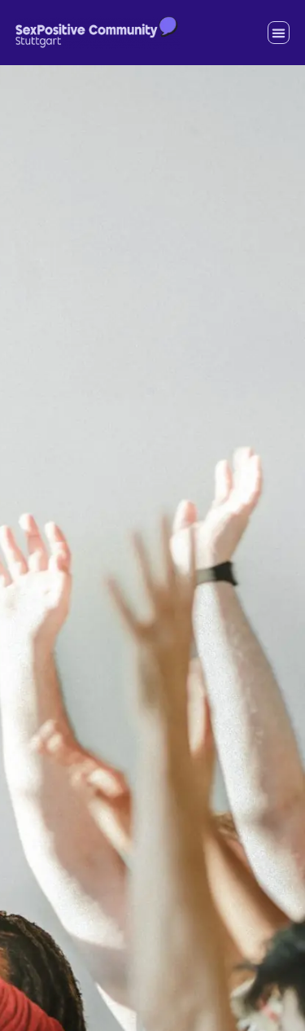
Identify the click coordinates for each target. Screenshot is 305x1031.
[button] (279, 32)
